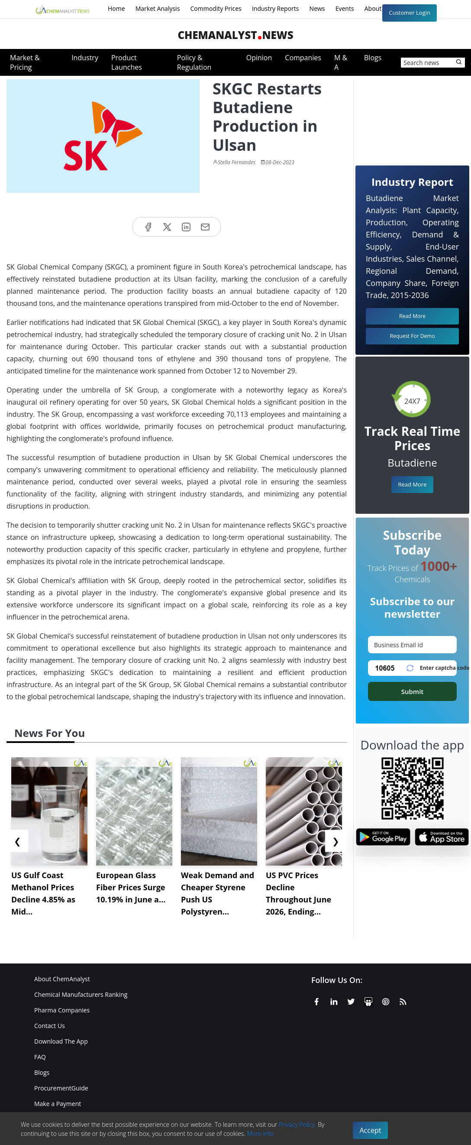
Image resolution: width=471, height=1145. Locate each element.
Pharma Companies (62, 1010)
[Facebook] (316, 1000)
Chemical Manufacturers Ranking (80, 994)
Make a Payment (57, 1104)
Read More (412, 484)
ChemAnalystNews (235, 35)
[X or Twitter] (351, 1000)
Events (345, 8)
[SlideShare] (368, 1000)
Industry (84, 57)
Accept (370, 1130)
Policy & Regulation (194, 62)
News (317, 8)
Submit (412, 691)
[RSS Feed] (403, 1000)
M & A (340, 62)
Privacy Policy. (297, 1124)
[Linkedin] (333, 1000)
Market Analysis (157, 8)
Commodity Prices (215, 8)
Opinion (259, 57)
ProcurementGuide (61, 1088)
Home (116, 8)
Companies (303, 57)
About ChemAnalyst (62, 979)
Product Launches (126, 62)
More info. (260, 1133)
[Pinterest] (385, 1000)
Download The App (61, 1041)
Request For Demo (412, 336)
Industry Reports (275, 8)
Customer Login (409, 12)
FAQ (40, 1057)
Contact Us (49, 1026)
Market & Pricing (25, 62)
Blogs (372, 57)
